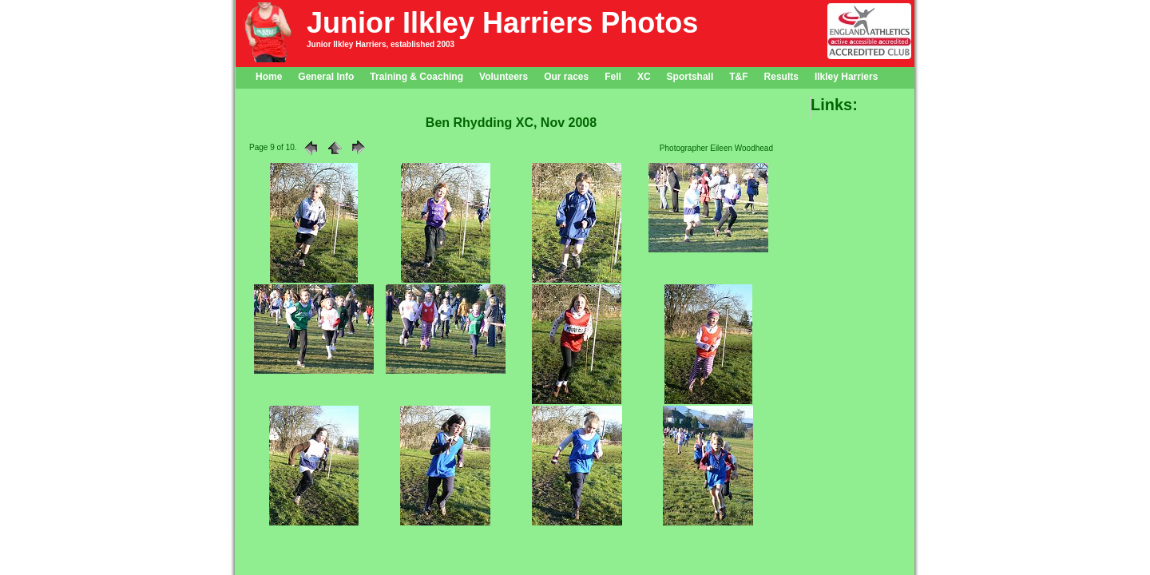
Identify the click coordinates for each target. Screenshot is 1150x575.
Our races (566, 76)
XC (644, 76)
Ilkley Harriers (846, 76)
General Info (326, 76)
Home (269, 76)
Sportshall (690, 76)
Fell (613, 76)
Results (781, 76)
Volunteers (503, 76)
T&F (738, 76)
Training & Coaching (416, 76)
